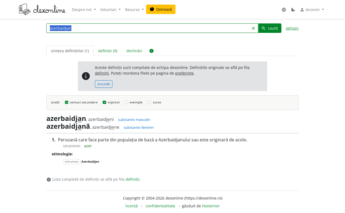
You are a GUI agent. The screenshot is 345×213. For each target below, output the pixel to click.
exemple (136, 102)
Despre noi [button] (82, 9)
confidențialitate (160, 205)
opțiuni (292, 28)
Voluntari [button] (109, 9)
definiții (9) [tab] (107, 50)
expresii (114, 102)
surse (157, 102)
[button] (283, 10)
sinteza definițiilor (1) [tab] (70, 50)
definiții (102, 73)
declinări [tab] (134, 50)
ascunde (103, 84)
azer (88, 145)
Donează (161, 9)
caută (269, 28)
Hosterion (211, 205)
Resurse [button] (133, 9)
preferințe (184, 73)
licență (132, 205)
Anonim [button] (310, 9)
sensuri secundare (84, 102)
